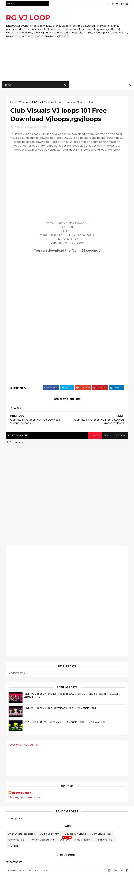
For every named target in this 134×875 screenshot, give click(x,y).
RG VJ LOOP (28, 17)
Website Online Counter (23, 744)
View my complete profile (24, 797)
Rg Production (21, 792)
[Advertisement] (67, 52)
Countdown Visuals (75, 833)
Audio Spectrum (49, 833)
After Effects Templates (21, 833)
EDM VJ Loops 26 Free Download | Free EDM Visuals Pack (60, 707)
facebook (120, 435)
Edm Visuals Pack (101, 833)
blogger (95, 435)
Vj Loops (24, 102)
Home (13, 102)
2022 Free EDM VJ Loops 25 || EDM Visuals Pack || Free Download (65, 722)
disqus (107, 435)
